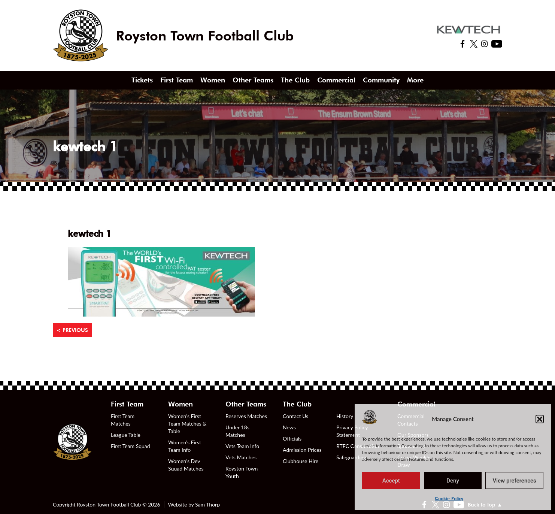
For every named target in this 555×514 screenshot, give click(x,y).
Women (212, 80)
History (344, 416)
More (415, 80)
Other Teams (253, 80)
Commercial (336, 80)
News (289, 427)
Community (381, 80)
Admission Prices (302, 450)
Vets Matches (241, 457)
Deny (452, 480)
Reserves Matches (246, 416)
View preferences (514, 480)
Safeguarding (351, 457)
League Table (125, 435)
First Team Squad (130, 446)
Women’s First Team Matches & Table (187, 423)
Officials (292, 438)
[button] (539, 419)
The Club (295, 80)
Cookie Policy (449, 498)
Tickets (142, 80)
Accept (391, 480)
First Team (176, 80)
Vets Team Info (242, 446)
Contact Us (295, 416)
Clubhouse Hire (300, 461)
